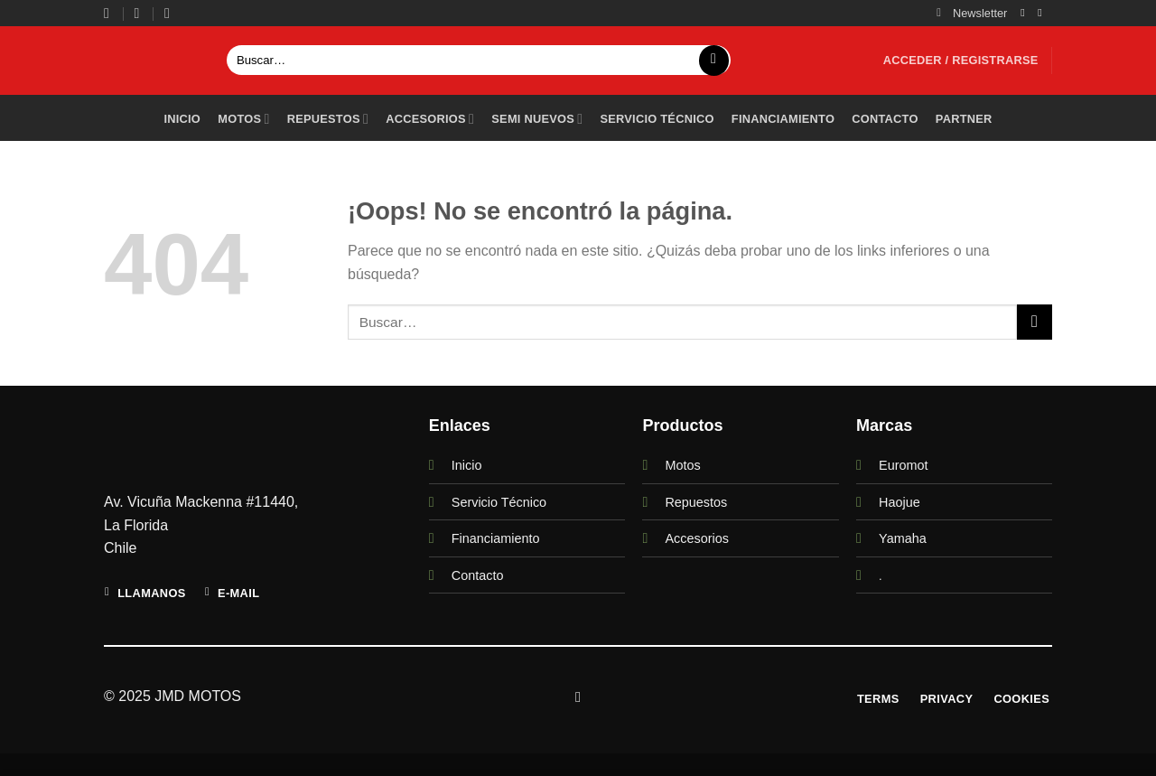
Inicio (181, 119)
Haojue (899, 502)
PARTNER (964, 119)
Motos (243, 118)
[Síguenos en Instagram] (1026, 12)
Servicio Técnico (499, 502)
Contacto (885, 119)
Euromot (903, 465)
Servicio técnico (656, 119)
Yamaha (903, 538)
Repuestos (327, 118)
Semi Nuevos (537, 118)
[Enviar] (714, 60)
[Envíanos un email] (1043, 12)
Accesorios (430, 118)
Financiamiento (783, 119)
